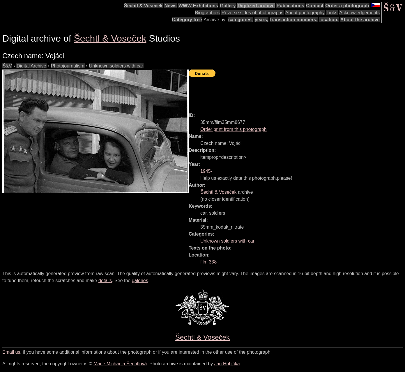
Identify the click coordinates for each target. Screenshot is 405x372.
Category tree (187, 19)
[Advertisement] (295, 92)
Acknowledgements (359, 12)
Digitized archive (256, 5)
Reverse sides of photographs (253, 12)
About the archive (360, 19)
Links (331, 12)
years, (261, 19)
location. (329, 19)
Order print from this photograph (233, 129)
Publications (290, 5)
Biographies (207, 12)
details (105, 280)
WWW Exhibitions (198, 5)
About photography (305, 12)
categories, (240, 19)
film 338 (208, 261)
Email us (11, 352)
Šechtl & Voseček (143, 5)
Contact (314, 5)
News (171, 5)
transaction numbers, (293, 19)
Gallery (228, 5)
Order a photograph (347, 5)
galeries (140, 280)
